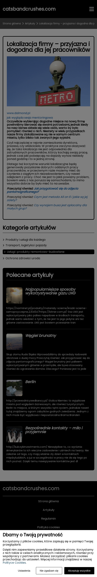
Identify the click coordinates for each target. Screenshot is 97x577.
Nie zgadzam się (49, 570)
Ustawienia (24, 570)
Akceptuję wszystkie (79, 570)
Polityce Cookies (14, 563)
